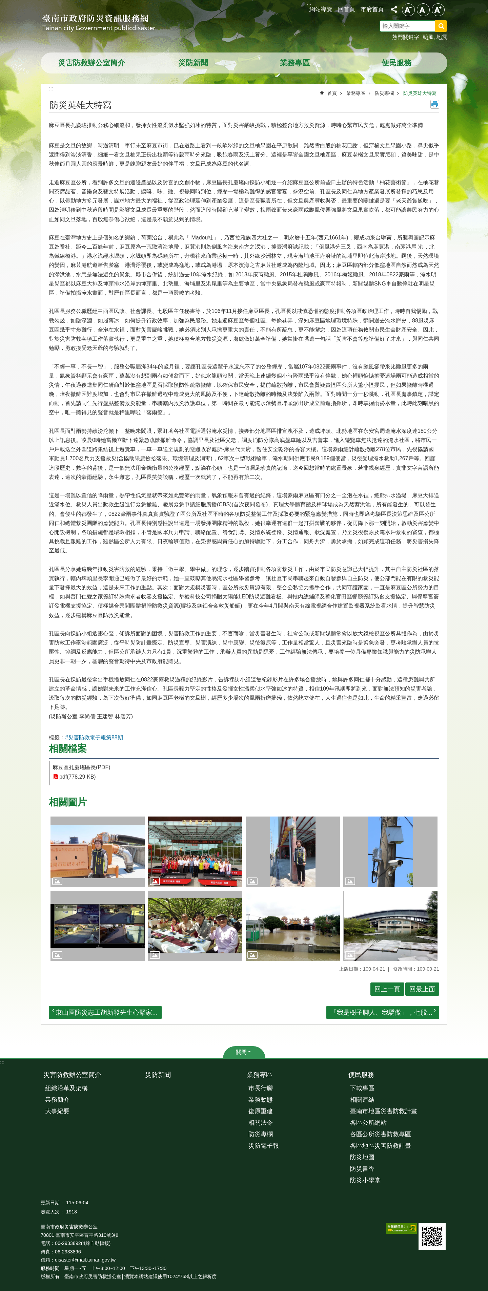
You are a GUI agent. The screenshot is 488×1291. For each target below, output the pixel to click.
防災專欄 (384, 93)
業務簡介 (57, 1099)
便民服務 (396, 63)
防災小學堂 (365, 1180)
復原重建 (260, 1111)
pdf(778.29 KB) (77, 777)
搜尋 (450, 27)
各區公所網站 (368, 1122)
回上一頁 (387, 989)
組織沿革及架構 (66, 1088)
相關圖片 (68, 802)
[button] (97, 852)
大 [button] (438, 9)
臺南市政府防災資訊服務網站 (105, 24)
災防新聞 (193, 63)
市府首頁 (372, 9)
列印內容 (434, 104)
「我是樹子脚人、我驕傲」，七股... (381, 1012)
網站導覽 (320, 9)
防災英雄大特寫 (419, 93)
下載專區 (362, 1088)
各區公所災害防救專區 (380, 1134)
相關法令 (260, 1122)
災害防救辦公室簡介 (91, 63)
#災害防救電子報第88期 (94, 737)
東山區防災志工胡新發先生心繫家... (107, 1012)
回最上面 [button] (422, 989)
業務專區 (295, 63)
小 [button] (408, 9)
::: (2, 1062)
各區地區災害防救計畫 (380, 1145)
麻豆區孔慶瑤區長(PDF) (81, 767)
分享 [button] (394, 9)
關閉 (241, 1052)
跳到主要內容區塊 (3, 3)
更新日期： (52, 1202)
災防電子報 (263, 1145)
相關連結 (362, 1099)
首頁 (332, 93)
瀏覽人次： (52, 1211)
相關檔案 (68, 748)
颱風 (428, 37)
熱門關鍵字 (405, 37)
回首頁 (346, 9)
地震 (441, 37)
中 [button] (423, 9)
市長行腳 (260, 1088)
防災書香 (362, 1168)
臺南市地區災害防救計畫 (383, 1111)
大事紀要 (57, 1111)
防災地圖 (362, 1157)
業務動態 (260, 1099)
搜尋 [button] (441, 26)
